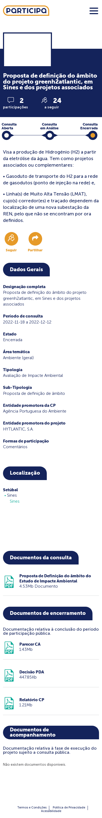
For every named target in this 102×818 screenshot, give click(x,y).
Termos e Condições (32, 807)
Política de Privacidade (69, 807)
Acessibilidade (51, 811)
